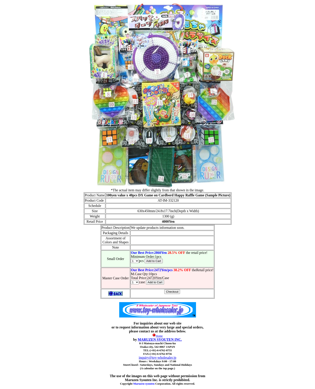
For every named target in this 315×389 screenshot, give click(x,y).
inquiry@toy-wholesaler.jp (157, 357)
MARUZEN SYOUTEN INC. (160, 339)
